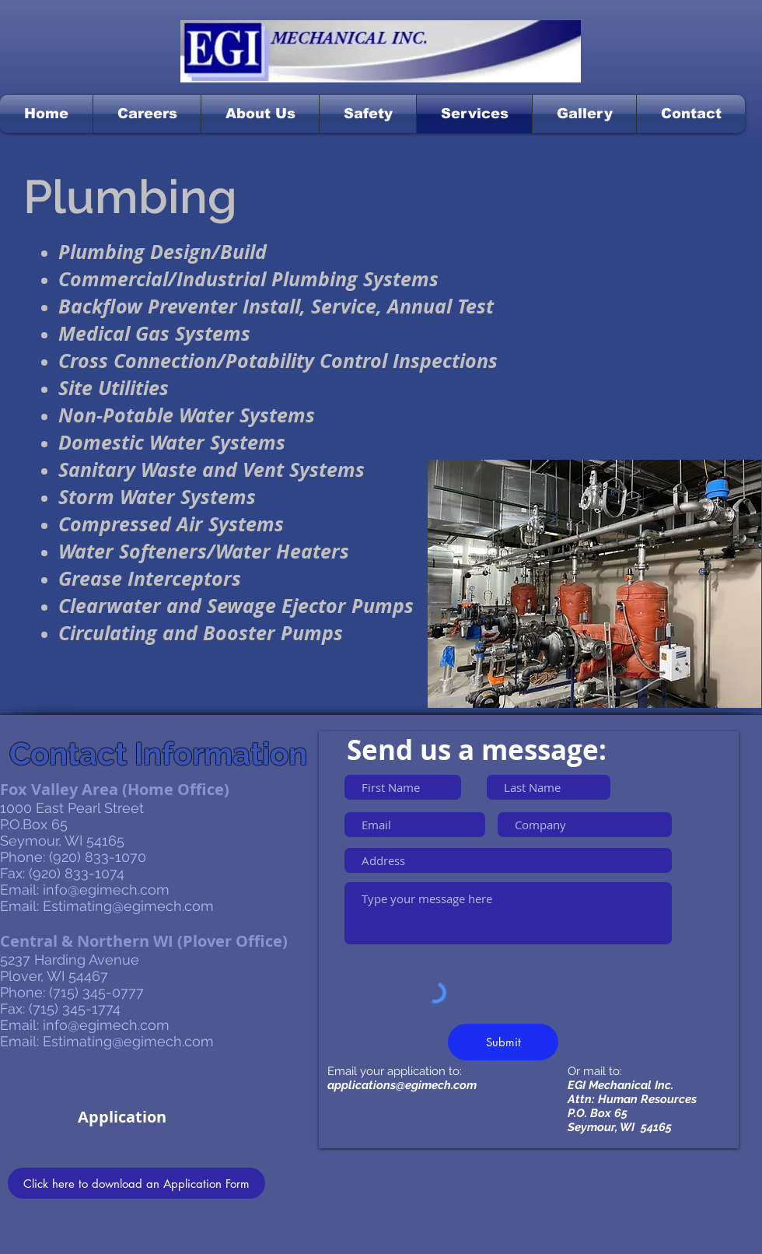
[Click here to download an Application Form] (136, 1183)
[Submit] (503, 1042)
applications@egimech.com (402, 1085)
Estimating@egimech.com (128, 906)
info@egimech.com (106, 889)
